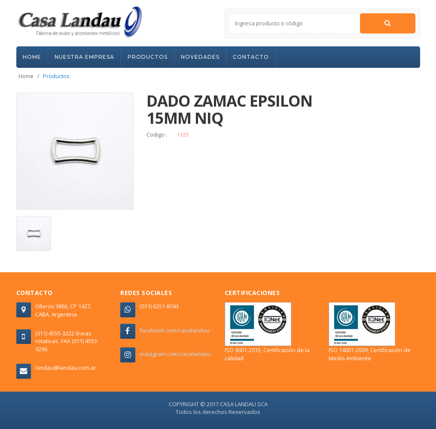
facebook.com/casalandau (175, 330)
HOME (32, 57)
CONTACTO (251, 57)
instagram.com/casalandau (175, 354)
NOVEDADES (200, 57)
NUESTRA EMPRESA (84, 57)
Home (26, 76)
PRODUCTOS (148, 57)
